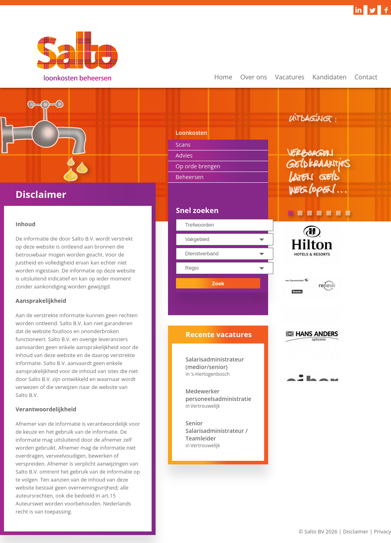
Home (223, 77)
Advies (184, 155)
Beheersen (189, 177)
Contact (366, 77)
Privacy (382, 531)
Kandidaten (329, 77)
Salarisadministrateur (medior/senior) (215, 363)
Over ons (253, 77)
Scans (183, 144)
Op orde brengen (198, 166)
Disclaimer (356, 531)
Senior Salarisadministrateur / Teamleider (217, 430)
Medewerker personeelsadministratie (218, 395)
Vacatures (289, 77)
